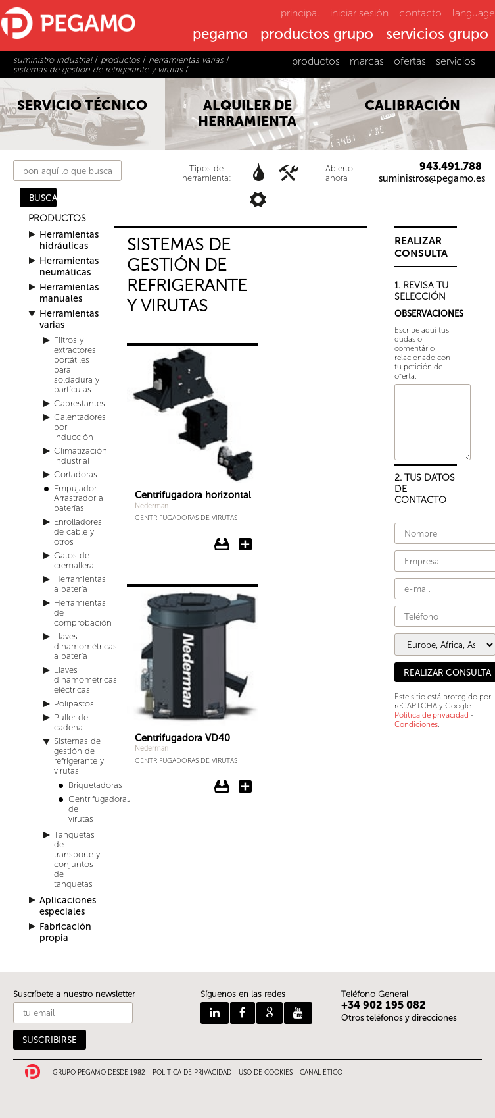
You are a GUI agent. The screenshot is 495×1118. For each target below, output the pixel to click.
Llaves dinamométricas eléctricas (85, 680)
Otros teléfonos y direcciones (399, 1018)
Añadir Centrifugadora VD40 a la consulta (245, 786)
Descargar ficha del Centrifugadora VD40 (222, 786)
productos (316, 61)
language (473, 13)
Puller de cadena (71, 722)
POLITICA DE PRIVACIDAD (192, 1073)
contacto (420, 13)
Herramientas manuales (69, 293)
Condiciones (416, 724)
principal (300, 13)
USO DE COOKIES (266, 1073)
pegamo (220, 35)
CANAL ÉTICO (321, 1073)
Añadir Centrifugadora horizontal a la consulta (245, 544)
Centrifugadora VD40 (182, 738)
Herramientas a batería (80, 584)
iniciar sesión (359, 13)
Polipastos (74, 703)
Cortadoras (75, 474)
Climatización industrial (80, 456)
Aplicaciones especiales (67, 906)
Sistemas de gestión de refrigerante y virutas (79, 756)
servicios (455, 61)
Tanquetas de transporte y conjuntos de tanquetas (77, 859)
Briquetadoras (95, 785)
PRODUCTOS (57, 218)
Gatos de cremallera (74, 560)
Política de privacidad (431, 715)
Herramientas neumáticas (69, 266)
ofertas (410, 61)
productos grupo (316, 35)
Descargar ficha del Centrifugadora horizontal (222, 544)
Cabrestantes (79, 403)
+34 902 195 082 (383, 1005)
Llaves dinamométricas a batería (85, 646)
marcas (367, 61)
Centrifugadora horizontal (193, 495)
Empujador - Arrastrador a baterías (78, 498)
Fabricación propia (65, 932)
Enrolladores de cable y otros (78, 531)
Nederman (151, 506)
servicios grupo (437, 35)
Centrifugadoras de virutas (186, 518)
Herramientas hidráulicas (69, 240)
